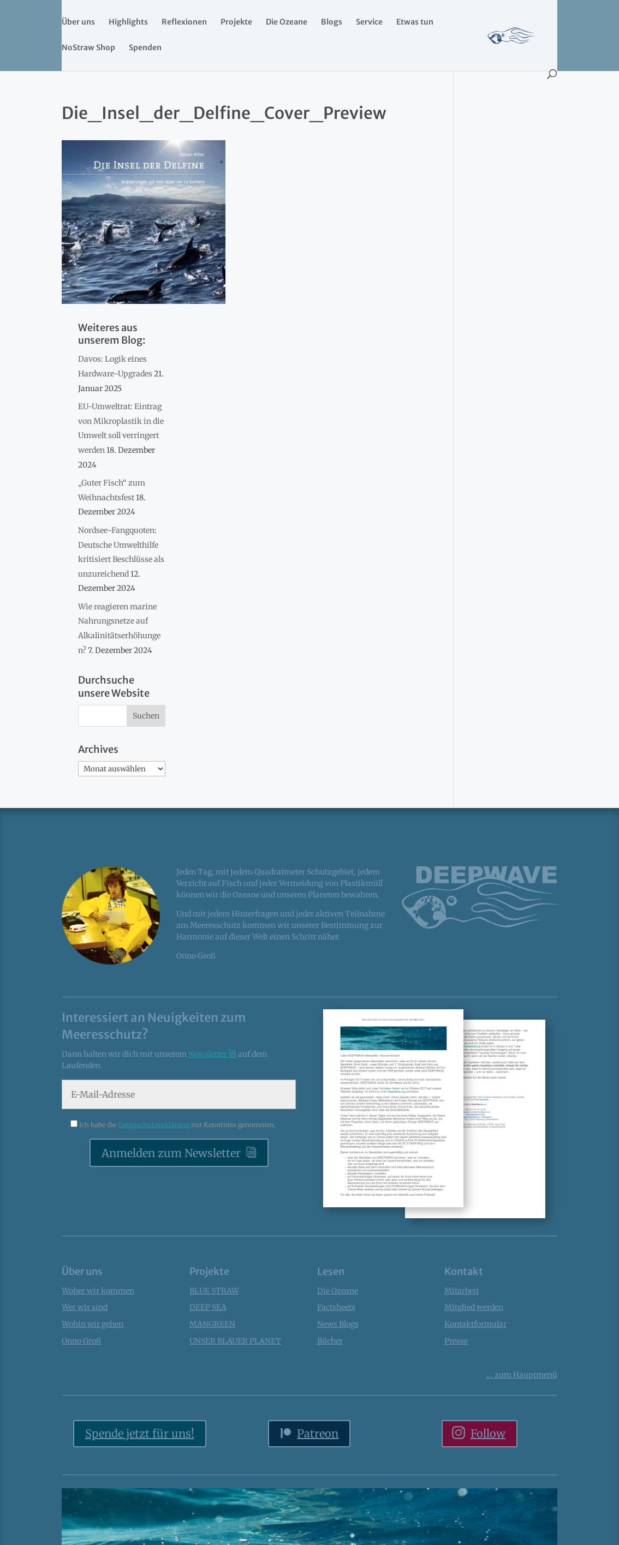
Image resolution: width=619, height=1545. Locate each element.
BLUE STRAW (214, 1291)
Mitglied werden (473, 1307)
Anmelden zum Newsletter (171, 1153)
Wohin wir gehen (92, 1324)
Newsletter (208, 1054)
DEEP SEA (208, 1307)
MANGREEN (212, 1324)
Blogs (331, 22)
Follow (488, 1433)
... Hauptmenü (521, 1375)
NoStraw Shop (88, 48)
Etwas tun (414, 22)
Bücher (330, 1341)
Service (369, 22)
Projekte (236, 22)
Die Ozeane (286, 22)
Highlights (128, 22)
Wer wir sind (85, 1307)
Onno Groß (81, 1341)
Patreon (317, 1433)
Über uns (78, 22)
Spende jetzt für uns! (139, 1433)
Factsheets (336, 1307)
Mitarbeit (461, 1291)
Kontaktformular (475, 1324)
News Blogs (338, 1324)
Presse (456, 1341)
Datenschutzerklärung (154, 1125)
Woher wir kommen (98, 1291)
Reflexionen (184, 22)
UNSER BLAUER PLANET (235, 1341)
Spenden (145, 48)
